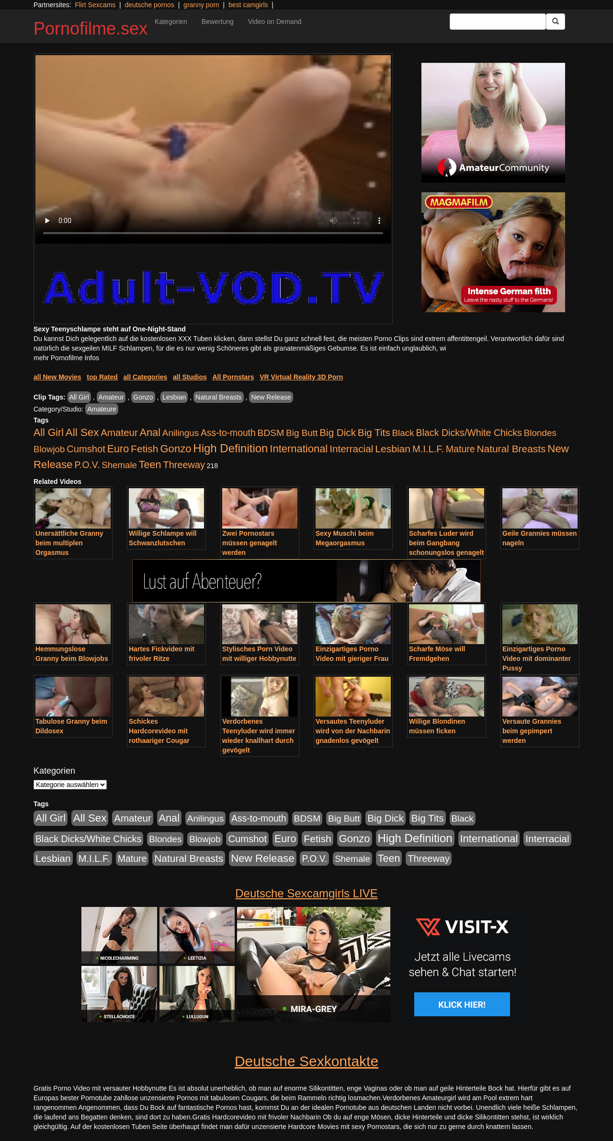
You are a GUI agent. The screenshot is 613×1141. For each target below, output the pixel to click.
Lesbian (174, 397)
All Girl (79, 397)
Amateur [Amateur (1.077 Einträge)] (119, 432)
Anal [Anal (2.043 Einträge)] (150, 432)
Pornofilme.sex (91, 28)
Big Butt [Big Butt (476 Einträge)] (302, 433)
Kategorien (171, 21)
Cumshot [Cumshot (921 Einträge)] (86, 449)
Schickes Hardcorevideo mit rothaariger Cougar (159, 731)
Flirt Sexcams (95, 5)
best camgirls (248, 5)
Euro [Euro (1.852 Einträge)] (118, 449)
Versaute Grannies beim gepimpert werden (531, 731)
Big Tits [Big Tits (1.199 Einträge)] (374, 432)
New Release (271, 397)
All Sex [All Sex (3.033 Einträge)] (82, 432)
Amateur (111, 397)
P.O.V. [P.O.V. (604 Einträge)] (87, 464)
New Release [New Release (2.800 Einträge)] (262, 858)
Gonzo (143, 397)
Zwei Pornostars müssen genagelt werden (249, 542)
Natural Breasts (218, 397)
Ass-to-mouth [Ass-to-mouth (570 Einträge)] (228, 433)
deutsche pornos (149, 5)
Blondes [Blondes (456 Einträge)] (540, 433)
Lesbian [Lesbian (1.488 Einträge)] (392, 448)
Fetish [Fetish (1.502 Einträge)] (144, 448)
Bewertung (218, 21)
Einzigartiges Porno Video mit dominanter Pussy (536, 658)
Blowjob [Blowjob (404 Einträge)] (49, 449)
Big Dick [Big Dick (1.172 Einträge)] (337, 432)
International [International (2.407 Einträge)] (299, 449)
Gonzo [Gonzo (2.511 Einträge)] (175, 449)
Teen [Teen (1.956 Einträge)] (150, 465)
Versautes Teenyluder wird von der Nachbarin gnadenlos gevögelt (353, 731)
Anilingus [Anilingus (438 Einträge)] (180, 433)
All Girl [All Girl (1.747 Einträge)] (49, 432)
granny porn (201, 5)
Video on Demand (275, 21)
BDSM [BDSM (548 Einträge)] (271, 433)
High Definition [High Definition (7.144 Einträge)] (230, 448)
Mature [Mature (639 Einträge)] (460, 449)
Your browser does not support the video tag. (213, 149)
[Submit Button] (555, 21)
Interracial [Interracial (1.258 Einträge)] (351, 448)
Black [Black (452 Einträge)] (403, 433)
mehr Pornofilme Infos (66, 358)
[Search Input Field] (498, 21)
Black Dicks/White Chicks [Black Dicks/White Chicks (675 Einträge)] (469, 432)
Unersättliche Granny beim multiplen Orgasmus (69, 542)
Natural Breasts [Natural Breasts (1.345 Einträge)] (511, 448)
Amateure (101, 409)
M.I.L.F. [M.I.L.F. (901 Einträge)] (428, 449)
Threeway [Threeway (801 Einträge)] (184, 464)
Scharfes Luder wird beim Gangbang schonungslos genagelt (446, 542)
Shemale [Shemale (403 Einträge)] (119, 465)
